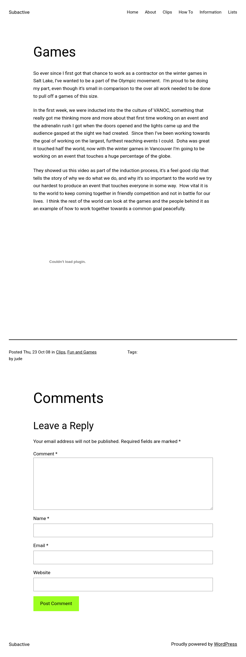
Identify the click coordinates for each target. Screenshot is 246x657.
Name (41, 518)
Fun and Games (82, 352)
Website (42, 572)
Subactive (19, 12)
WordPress (225, 644)
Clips (60, 352)
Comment (45, 454)
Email (41, 545)
